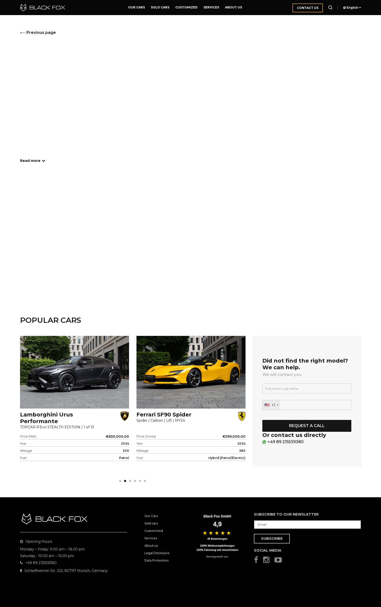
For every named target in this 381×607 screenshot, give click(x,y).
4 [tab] (135, 481)
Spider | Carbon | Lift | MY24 (160, 420)
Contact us (307, 8)
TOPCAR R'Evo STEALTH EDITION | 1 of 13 (57, 427)
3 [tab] (130, 481)
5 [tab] (139, 481)
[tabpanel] (74, 406)
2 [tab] (125, 481)
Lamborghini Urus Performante (46, 418)
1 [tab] (120, 481)
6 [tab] (144, 481)
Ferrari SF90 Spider (163, 414)
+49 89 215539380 (286, 441)
